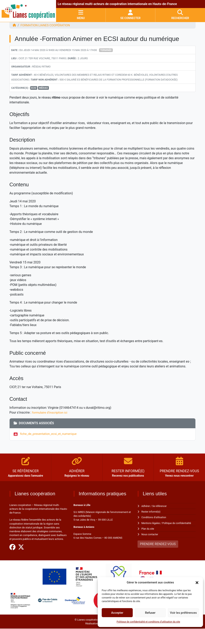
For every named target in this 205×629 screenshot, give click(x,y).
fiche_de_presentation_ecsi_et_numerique (50, 434)
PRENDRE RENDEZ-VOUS (158, 544)
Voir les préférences (183, 613)
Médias (43, 88)
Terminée (106, 50)
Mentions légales (151, 522)
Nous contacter (150, 534)
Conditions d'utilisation (154, 517)
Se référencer (160, 506)
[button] (197, 582)
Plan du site (148, 528)
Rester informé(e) (151, 511)
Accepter (117, 613)
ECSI (33, 88)
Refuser (150, 613)
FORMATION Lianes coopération (46, 25)
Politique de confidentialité (178, 522)
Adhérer (145, 506)
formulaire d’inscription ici (50, 412)
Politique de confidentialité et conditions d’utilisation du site (148, 621)
